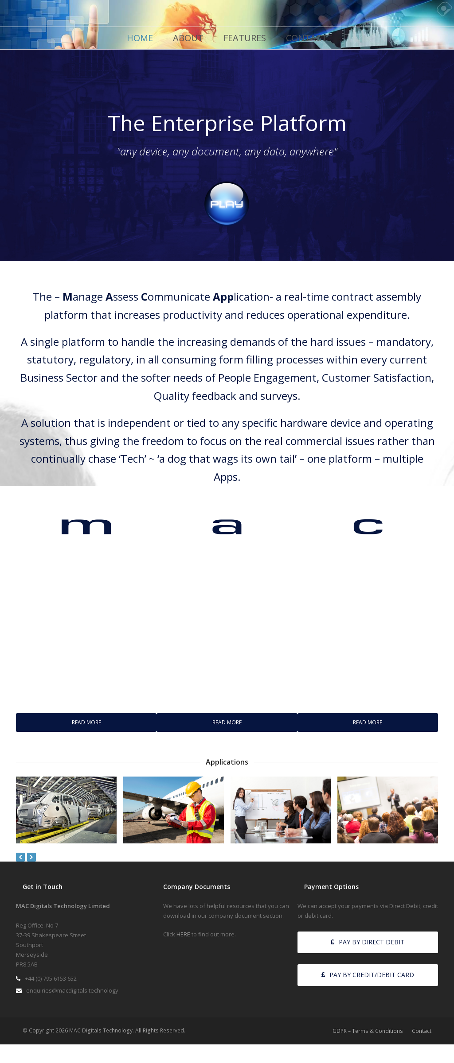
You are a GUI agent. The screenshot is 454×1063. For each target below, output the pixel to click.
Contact (421, 1031)
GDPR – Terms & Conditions (368, 1031)
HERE (183, 934)
